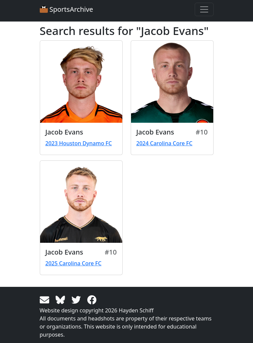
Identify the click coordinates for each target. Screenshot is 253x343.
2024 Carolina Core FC (164, 143)
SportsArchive (66, 9)
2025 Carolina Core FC (73, 263)
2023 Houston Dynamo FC (78, 143)
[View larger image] (81, 82)
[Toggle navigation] (204, 9)
